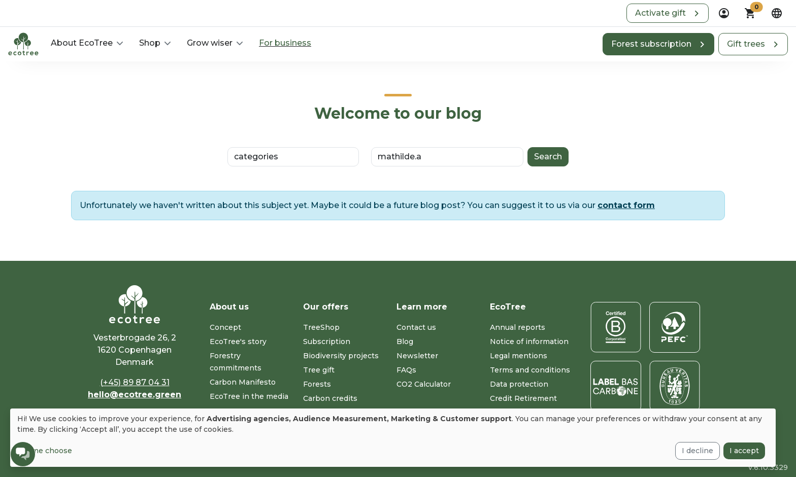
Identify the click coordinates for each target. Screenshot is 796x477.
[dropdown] (724, 13)
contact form (626, 205)
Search (548, 156)
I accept (744, 450)
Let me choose (44, 450)
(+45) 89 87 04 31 (135, 382)
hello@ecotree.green (134, 394)
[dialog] (393, 437)
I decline (697, 450)
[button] (667, 13)
